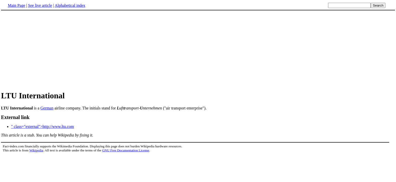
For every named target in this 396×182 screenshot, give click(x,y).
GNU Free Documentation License (125, 150)
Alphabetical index (70, 5)
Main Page (16, 5)
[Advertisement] (43, 50)
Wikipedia (36, 150)
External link (15, 117)
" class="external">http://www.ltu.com (42, 126)
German (47, 108)
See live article (40, 5)
